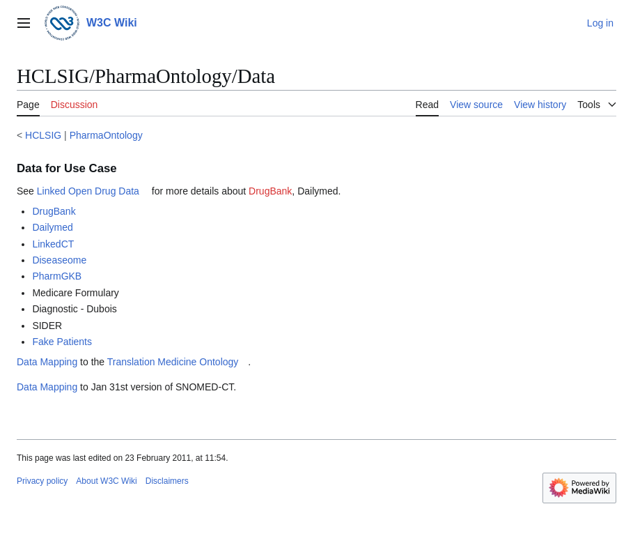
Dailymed (52, 227)
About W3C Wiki (106, 481)
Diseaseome (59, 260)
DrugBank (270, 191)
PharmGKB (56, 276)
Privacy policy (42, 481)
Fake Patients (62, 341)
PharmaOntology (106, 135)
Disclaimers (167, 481)
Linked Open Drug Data (88, 191)
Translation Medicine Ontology (173, 361)
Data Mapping (47, 361)
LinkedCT (53, 244)
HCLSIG (43, 135)
